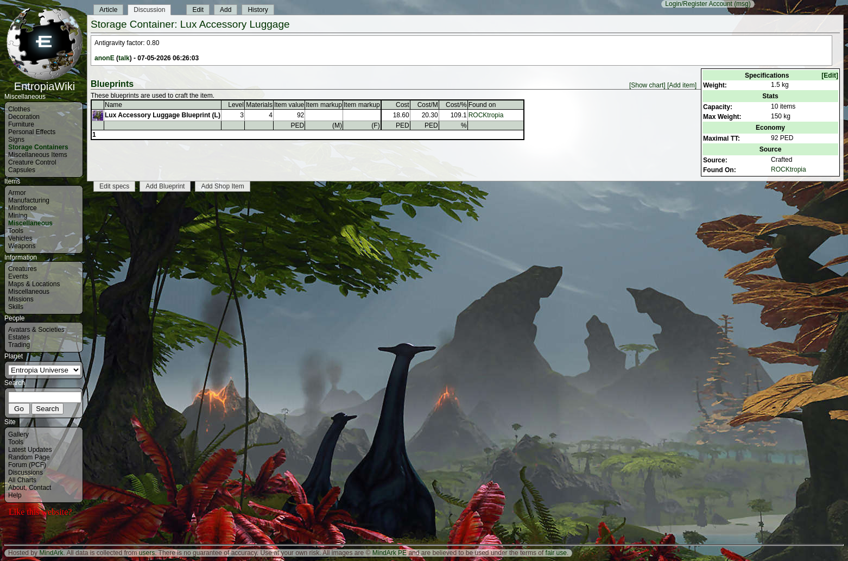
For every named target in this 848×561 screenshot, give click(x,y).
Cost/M (427, 105)
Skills (15, 307)
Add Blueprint (165, 186)
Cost (402, 105)
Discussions (25, 472)
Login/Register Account (698, 4)
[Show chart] (647, 85)
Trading (19, 345)
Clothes (19, 109)
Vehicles (20, 238)
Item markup (324, 105)
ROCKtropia (788, 169)
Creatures (22, 269)
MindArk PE (389, 553)
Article (108, 10)
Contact (40, 487)
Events (18, 276)
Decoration (24, 117)
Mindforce (22, 208)
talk (124, 58)
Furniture (21, 124)
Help (15, 495)
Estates (19, 337)
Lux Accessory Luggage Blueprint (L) (162, 115)
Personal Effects (31, 132)
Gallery (18, 434)
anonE (104, 58)
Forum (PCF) (27, 465)
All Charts (22, 480)
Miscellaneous (30, 223)
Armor (17, 193)
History (258, 10)
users (147, 553)
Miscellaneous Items (37, 155)
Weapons (21, 246)
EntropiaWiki (45, 81)
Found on (482, 105)
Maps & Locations (34, 284)
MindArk (51, 553)
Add (225, 10)
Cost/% (456, 105)
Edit (198, 10)
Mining (17, 215)
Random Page (29, 457)
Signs (16, 139)
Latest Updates (30, 449)
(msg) (742, 4)
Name (113, 105)
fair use (556, 553)
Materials (259, 105)
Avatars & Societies (36, 329)
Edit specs (114, 186)
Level (236, 105)
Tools (15, 231)
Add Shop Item (222, 186)
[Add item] (682, 85)
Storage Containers (38, 147)
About (16, 487)
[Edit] (829, 75)
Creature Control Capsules (32, 166)
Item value (289, 105)
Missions (21, 299)
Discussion (149, 10)
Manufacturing (28, 200)
